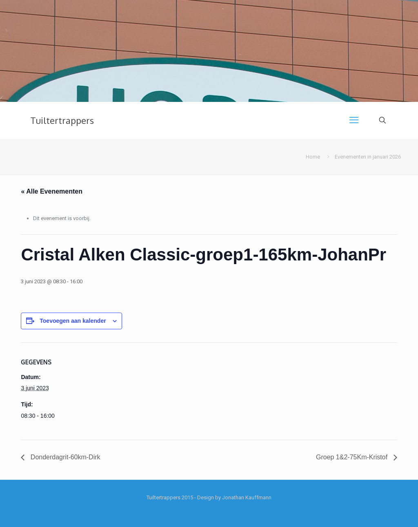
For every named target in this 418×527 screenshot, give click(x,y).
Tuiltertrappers (62, 120)
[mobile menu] (354, 120)
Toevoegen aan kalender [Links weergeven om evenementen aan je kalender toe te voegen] (73, 321)
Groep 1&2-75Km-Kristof (352, 457)
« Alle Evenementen (51, 191)
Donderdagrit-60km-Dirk (64, 457)
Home (313, 157)
